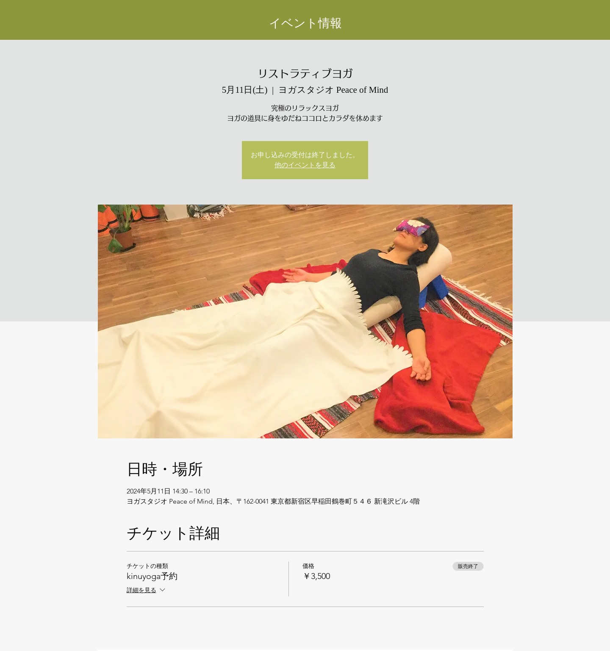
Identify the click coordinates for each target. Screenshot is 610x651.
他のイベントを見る (305, 165)
